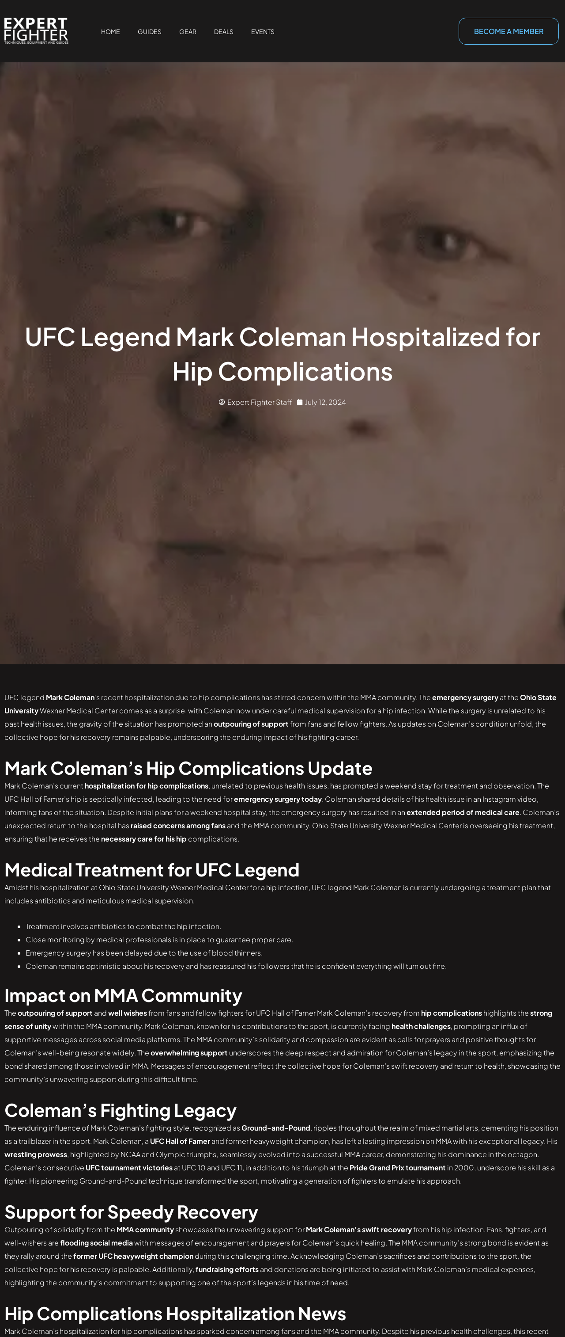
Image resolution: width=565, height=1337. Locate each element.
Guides (150, 31)
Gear (187, 31)
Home (110, 31)
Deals (224, 31)
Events (263, 31)
